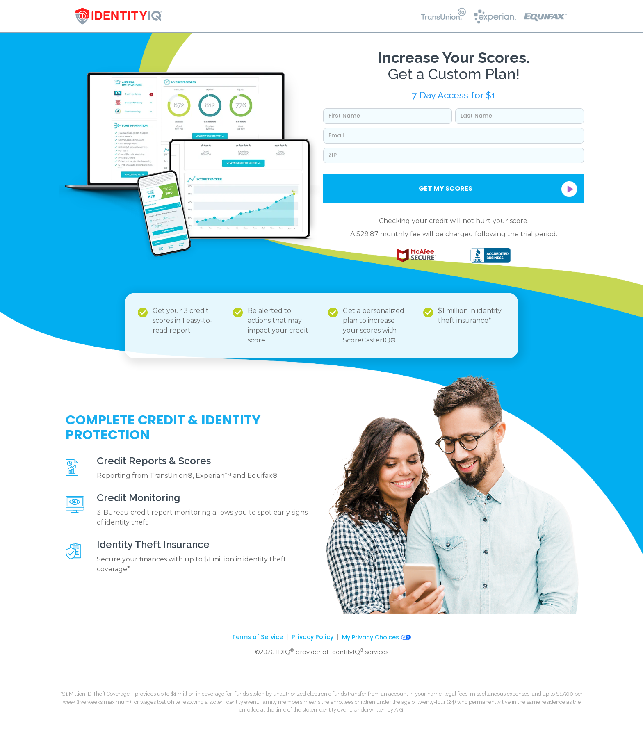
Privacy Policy (312, 637)
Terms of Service (257, 637)
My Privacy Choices (376, 637)
